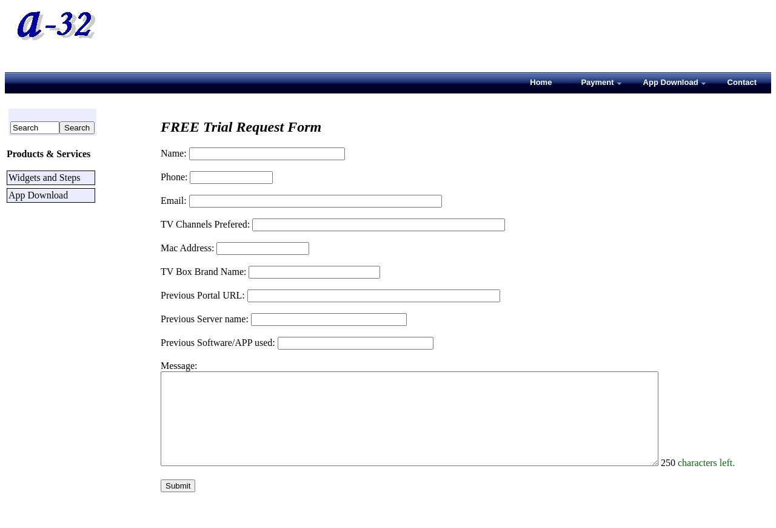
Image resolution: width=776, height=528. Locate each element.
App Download (38, 195)
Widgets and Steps (44, 177)
